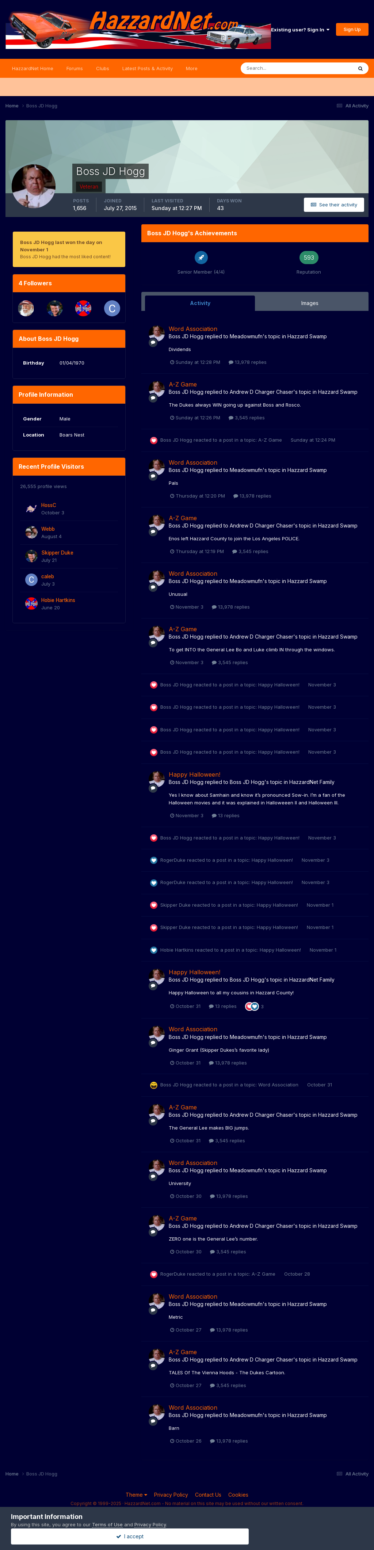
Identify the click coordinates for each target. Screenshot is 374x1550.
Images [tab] (309, 303)
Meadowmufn (246, 336)
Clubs (102, 68)
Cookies (238, 1495)
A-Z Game (183, 384)
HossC (48, 505)
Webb (48, 529)
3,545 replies (247, 417)
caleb (47, 576)
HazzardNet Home (32, 68)
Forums (74, 68)
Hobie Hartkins (58, 600)
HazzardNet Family (312, 782)
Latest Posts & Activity (147, 68)
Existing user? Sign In (300, 30)
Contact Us (208, 1495)
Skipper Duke (57, 553)
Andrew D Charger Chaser (261, 392)
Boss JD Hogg (186, 336)
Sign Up (352, 29)
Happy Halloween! (279, 685)
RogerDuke (173, 860)
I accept (187, 1536)
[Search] (273, 68)
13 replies (226, 815)
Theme (136, 1495)
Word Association (193, 328)
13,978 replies (248, 362)
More (192, 68)
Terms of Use (107, 1524)
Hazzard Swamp (307, 336)
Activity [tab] (200, 303)
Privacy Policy (171, 1495)
